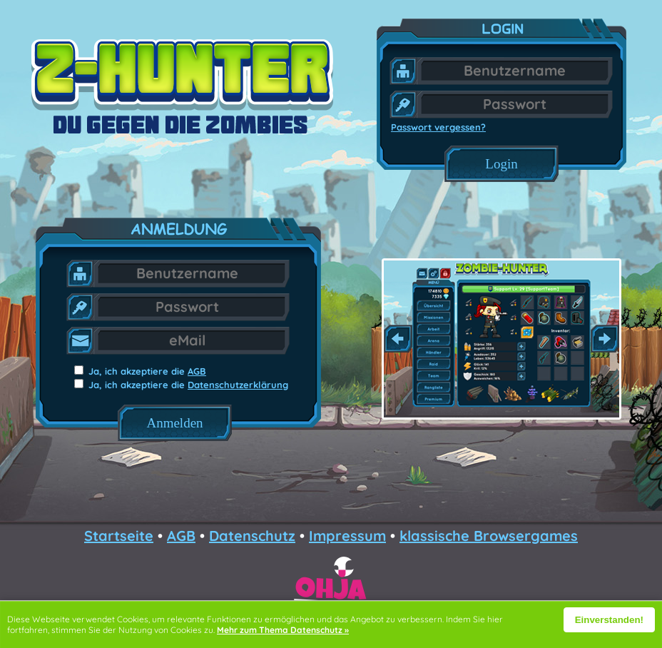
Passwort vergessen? (438, 127)
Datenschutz (252, 536)
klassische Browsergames (488, 536)
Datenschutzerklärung (238, 384)
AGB (197, 371)
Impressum (347, 536)
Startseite (118, 536)
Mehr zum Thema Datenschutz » (283, 629)
